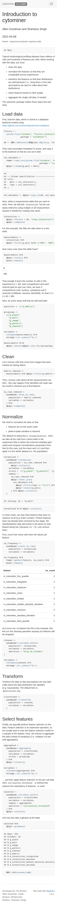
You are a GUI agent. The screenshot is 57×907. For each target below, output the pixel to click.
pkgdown (50, 891)
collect (23, 465)
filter (18, 243)
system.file (12, 134)
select (18, 346)
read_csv (19, 160)
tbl (16, 219)
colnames (11, 335)
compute (19, 222)
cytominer (8, 3)
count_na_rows (27, 546)
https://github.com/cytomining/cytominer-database (25, 125)
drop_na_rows (26, 395)
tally (18, 258)
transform (24, 700)
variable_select (28, 643)
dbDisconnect (19, 872)
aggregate (24, 748)
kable (18, 261)
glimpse (19, 826)
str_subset (23, 337)
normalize (24, 460)
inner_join (25, 480)
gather (18, 560)
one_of (34, 346)
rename (18, 166)
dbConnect (22, 142)
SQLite (43, 142)
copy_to (35, 195)
